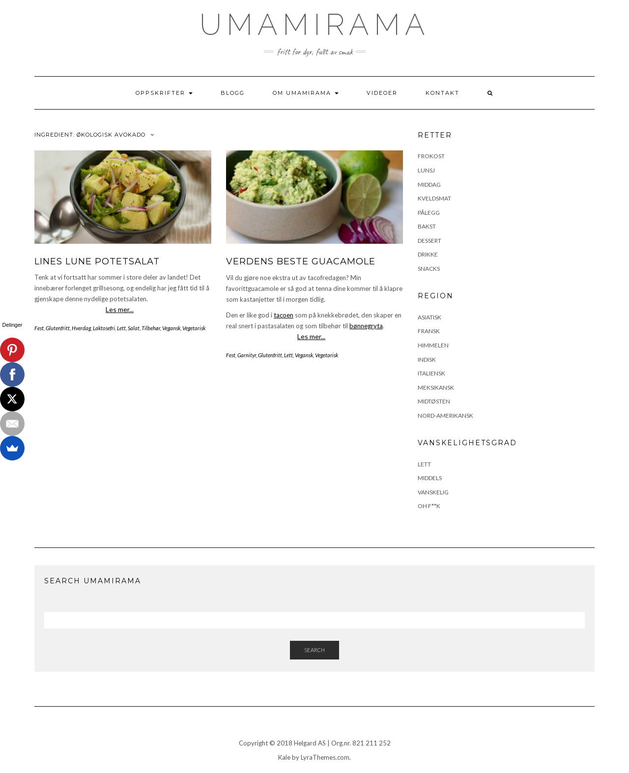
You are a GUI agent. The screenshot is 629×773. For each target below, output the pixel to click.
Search (314, 650)
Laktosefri (104, 328)
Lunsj (426, 170)
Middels (430, 478)
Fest (39, 328)
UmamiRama (315, 24)
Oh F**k (429, 506)
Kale (284, 757)
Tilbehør (151, 328)
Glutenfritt (58, 328)
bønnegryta (366, 326)
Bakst (427, 226)
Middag (429, 184)
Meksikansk (436, 387)
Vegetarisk (193, 328)
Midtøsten (434, 401)
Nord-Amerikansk (445, 415)
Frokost (431, 156)
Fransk (429, 331)
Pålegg (429, 212)
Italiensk (431, 373)
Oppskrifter (164, 92)
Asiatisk (429, 317)
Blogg (233, 92)
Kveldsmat (434, 198)
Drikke (428, 254)
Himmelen (433, 345)
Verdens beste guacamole (300, 261)
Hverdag (81, 328)
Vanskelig (433, 492)
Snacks (429, 268)
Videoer (382, 92)
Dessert (429, 240)
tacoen (283, 315)
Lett (121, 328)
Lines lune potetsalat (97, 261)
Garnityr (246, 355)
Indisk (427, 359)
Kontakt (442, 92)
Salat (134, 328)
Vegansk (171, 328)
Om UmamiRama (306, 92)
